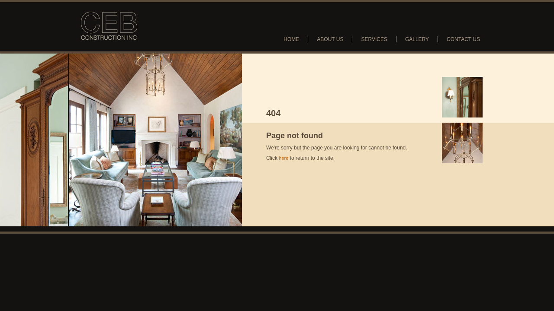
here (283, 158)
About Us (330, 39)
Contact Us (463, 39)
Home (291, 39)
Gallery (417, 39)
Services (374, 39)
